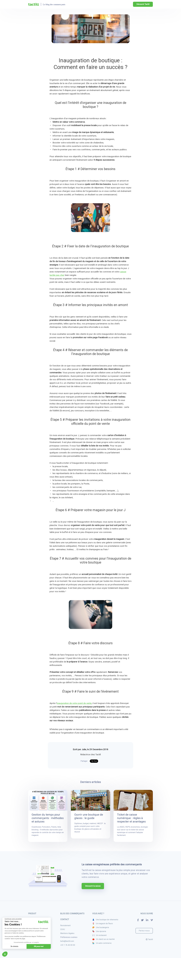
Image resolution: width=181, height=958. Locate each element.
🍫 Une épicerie (99, 931)
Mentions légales (67, 933)
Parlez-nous (144, 931)
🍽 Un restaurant (99, 935)
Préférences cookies (68, 937)
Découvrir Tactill (142, 4)
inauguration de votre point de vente (74, 703)
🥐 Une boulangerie (100, 927)
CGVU (62, 929)
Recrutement (65, 925)
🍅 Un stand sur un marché (103, 939)
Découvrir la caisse (93, 886)
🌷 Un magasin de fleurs (102, 923)
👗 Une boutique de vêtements (105, 920)
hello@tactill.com (67, 941)
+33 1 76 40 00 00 (67, 945)
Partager (84, 761)
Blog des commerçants (72, 913)
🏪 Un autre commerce (102, 943)
